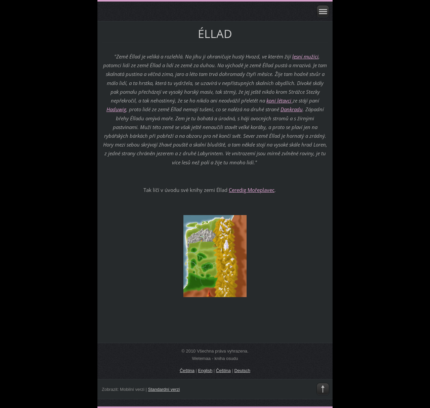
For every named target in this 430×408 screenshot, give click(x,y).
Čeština (187, 370)
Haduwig (116, 109)
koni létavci (279, 100)
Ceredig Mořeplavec (251, 190)
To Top (322, 389)
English (205, 370)
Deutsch (242, 370)
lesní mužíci (305, 56)
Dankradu (292, 109)
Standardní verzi (164, 389)
